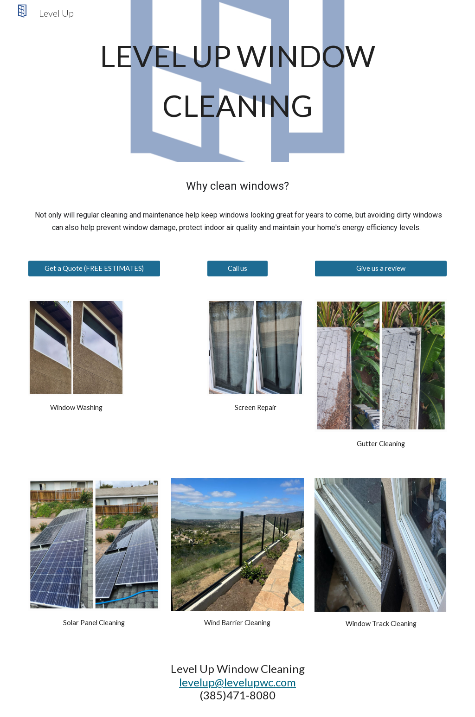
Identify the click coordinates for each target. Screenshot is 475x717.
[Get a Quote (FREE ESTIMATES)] (94, 268)
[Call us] (237, 268)
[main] (238, 81)
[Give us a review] (381, 268)
